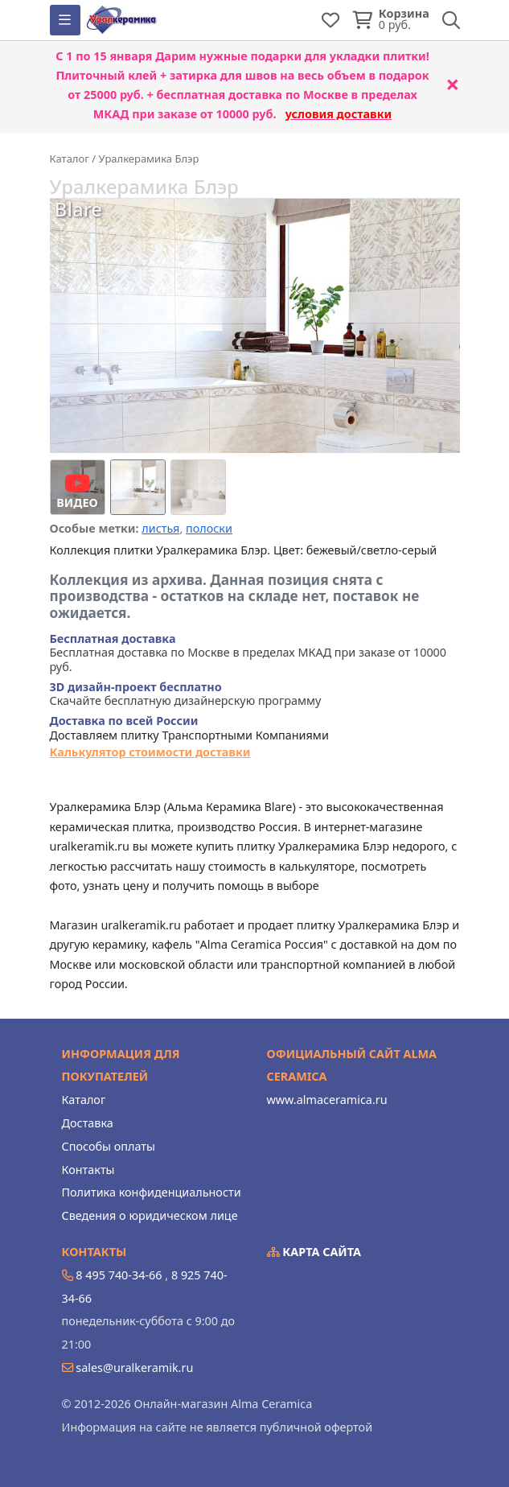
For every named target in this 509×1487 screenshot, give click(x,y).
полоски (209, 528)
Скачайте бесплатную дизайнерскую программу (186, 694)
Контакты (88, 1169)
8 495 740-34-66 (119, 1275)
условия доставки (338, 114)
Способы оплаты (108, 1146)
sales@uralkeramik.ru (134, 1367)
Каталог (84, 1099)
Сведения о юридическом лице (150, 1215)
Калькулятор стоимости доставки (150, 752)
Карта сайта (314, 1251)
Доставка (87, 1123)
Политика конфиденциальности (151, 1192)
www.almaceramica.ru (327, 1099)
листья (160, 528)
